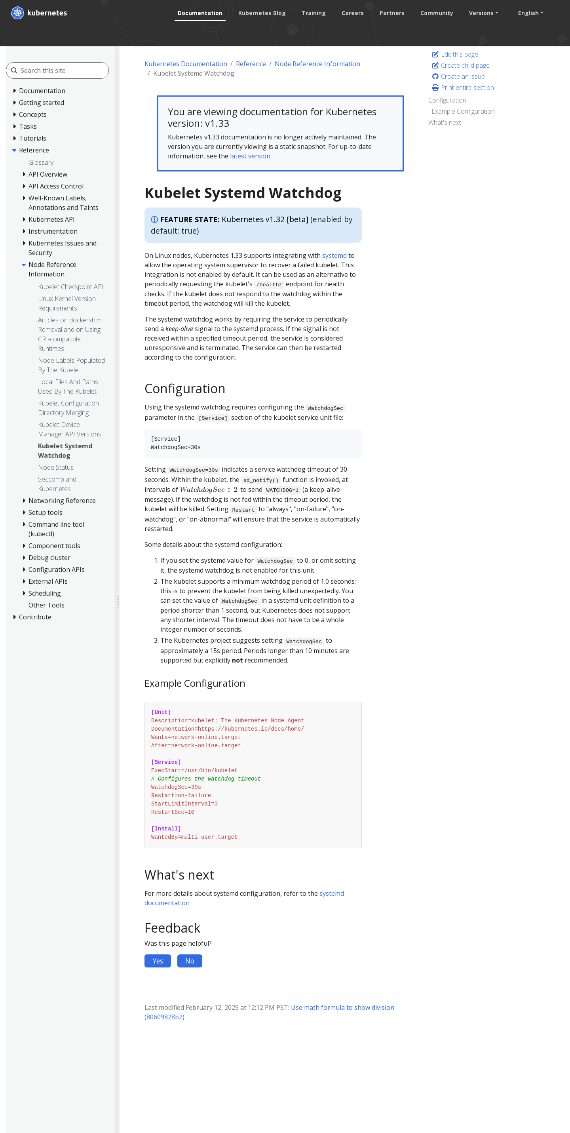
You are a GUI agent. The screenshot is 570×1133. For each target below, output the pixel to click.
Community (436, 13)
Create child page (460, 65)
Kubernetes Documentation (185, 63)
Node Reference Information (317, 63)
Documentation (199, 13)
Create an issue (458, 76)
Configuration (447, 100)
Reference (251, 63)
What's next (444, 122)
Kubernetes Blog (261, 13)
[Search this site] (64, 70)
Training (313, 13)
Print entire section (462, 87)
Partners (391, 13)
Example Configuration (463, 111)
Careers (352, 13)
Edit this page (454, 54)
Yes (157, 960)
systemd (334, 255)
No (189, 960)
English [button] (528, 13)
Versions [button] (481, 13)
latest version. (251, 156)
